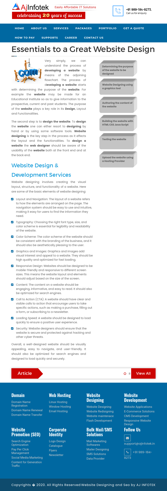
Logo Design (57, 441)
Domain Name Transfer (26, 415)
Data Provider (96, 458)
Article (25, 373)
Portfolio (108, 28)
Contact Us (93, 37)
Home (19, 28)
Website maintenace (100, 416)
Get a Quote (133, 28)
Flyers (53, 450)
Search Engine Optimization (20, 443)
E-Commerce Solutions (139, 411)
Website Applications (138, 407)
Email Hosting (58, 411)
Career (71, 37)
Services (61, 28)
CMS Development (136, 416)
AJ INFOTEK (146, 485)
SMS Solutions (96, 454)
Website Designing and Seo (106, 485)
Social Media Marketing (27, 457)
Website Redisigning (100, 411)
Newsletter (56, 455)
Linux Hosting (58, 402)
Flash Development (99, 420)
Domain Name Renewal (27, 410)
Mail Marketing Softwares (96, 443)
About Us (39, 28)
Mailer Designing (98, 449)
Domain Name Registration (20, 403)
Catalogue (56, 446)
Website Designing (99, 407)
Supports (50, 37)
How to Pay (25, 37)
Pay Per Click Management (20, 451)
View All (143, 373)
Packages (83, 28)
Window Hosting (60, 406)
